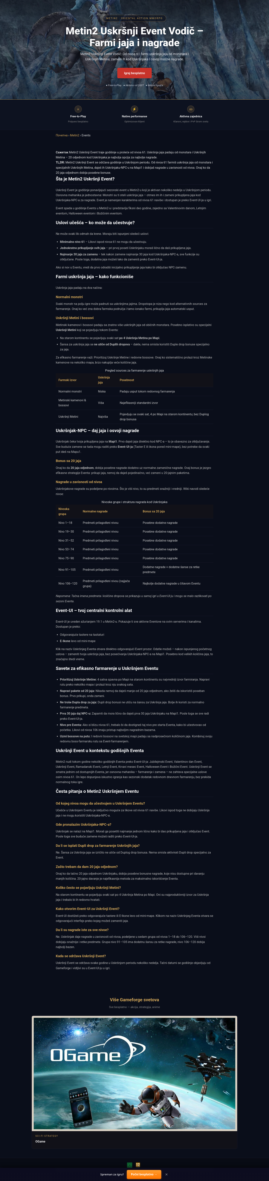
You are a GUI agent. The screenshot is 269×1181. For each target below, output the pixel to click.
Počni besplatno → (144, 1174)
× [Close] (166, 1174)
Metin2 (74, 135)
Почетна (62, 135)
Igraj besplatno (134, 73)
